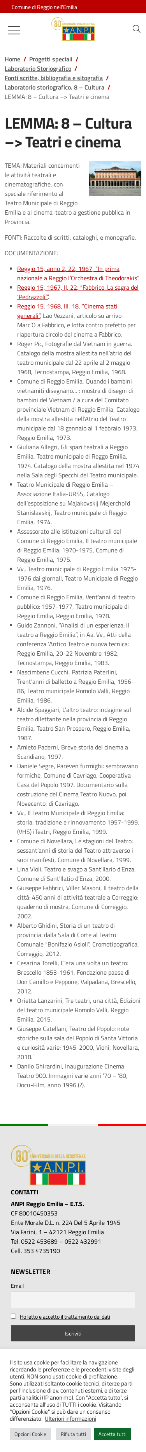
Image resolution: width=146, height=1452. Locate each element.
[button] (136, 29)
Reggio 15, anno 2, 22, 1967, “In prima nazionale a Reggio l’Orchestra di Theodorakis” (77, 273)
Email (17, 1286)
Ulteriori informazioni (70, 1418)
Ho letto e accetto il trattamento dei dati (65, 1316)
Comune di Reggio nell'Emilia (44, 7)
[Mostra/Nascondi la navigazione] (14, 30)
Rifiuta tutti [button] (73, 1434)
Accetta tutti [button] (113, 1434)
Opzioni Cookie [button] (30, 1434)
